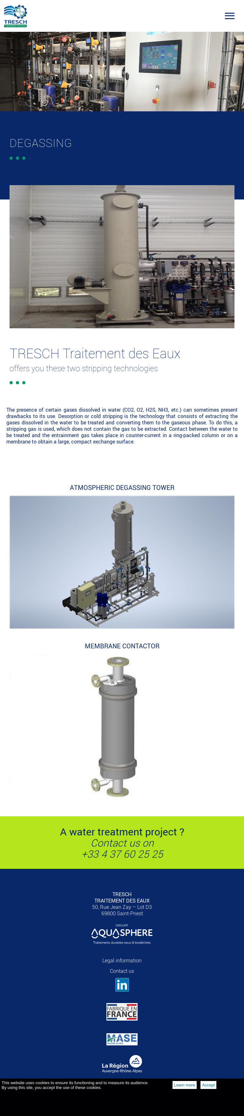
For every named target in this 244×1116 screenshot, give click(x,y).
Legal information (122, 960)
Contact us (122, 971)
